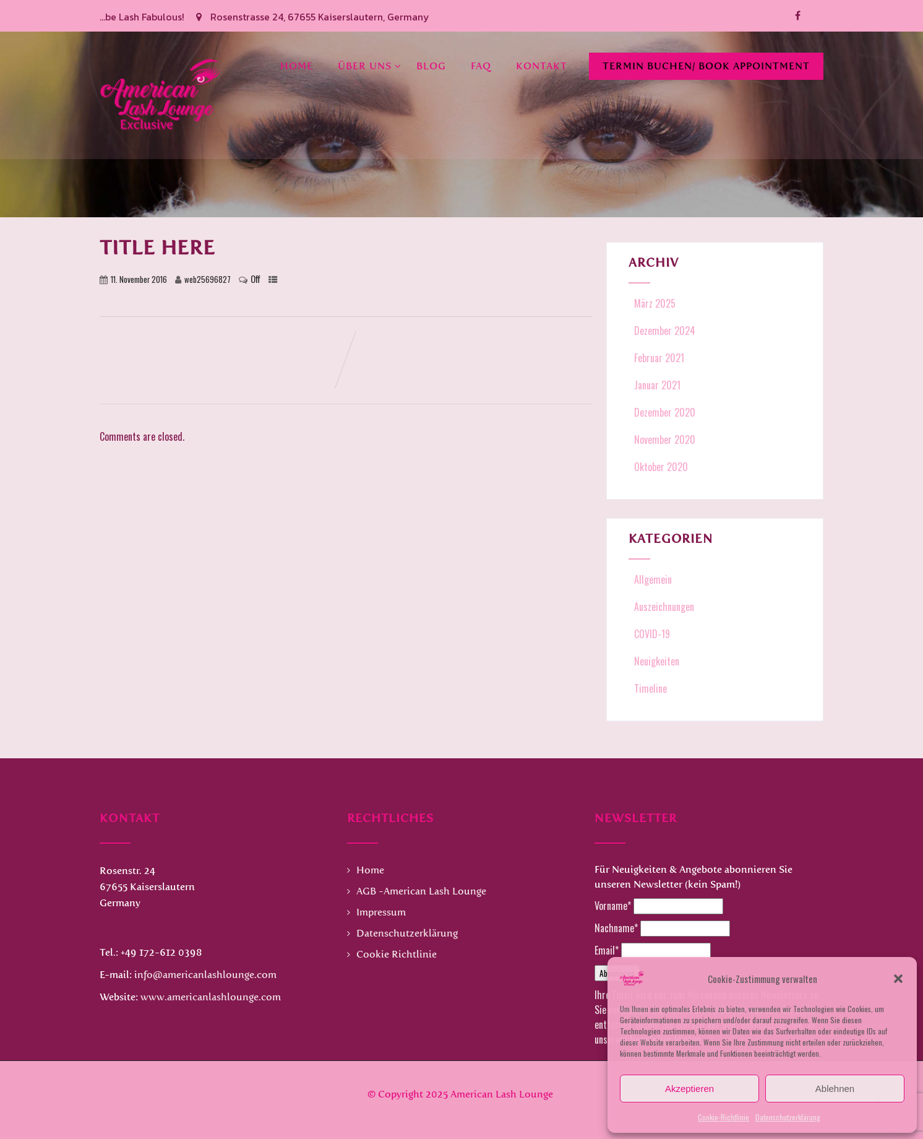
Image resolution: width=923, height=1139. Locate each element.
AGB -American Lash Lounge (421, 891)
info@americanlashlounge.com (205, 975)
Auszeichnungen (663, 606)
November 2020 (664, 439)
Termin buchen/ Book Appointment (706, 64)
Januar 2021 (657, 385)
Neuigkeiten (655, 661)
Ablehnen (834, 1088)
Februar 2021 (659, 357)
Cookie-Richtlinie (723, 1117)
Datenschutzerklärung (787, 1117)
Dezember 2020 (664, 412)
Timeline (649, 688)
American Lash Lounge (501, 1094)
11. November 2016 (139, 279)
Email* (607, 950)
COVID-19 (651, 633)
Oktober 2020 (661, 466)
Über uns (369, 64)
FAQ (481, 64)
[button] (898, 978)
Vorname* (613, 905)
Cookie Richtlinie (396, 954)
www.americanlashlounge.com (210, 997)
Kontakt (541, 64)
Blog (431, 64)
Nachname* (616, 927)
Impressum (381, 912)
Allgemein (652, 579)
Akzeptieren (689, 1088)
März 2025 (655, 303)
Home (296, 64)
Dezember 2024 (664, 330)
